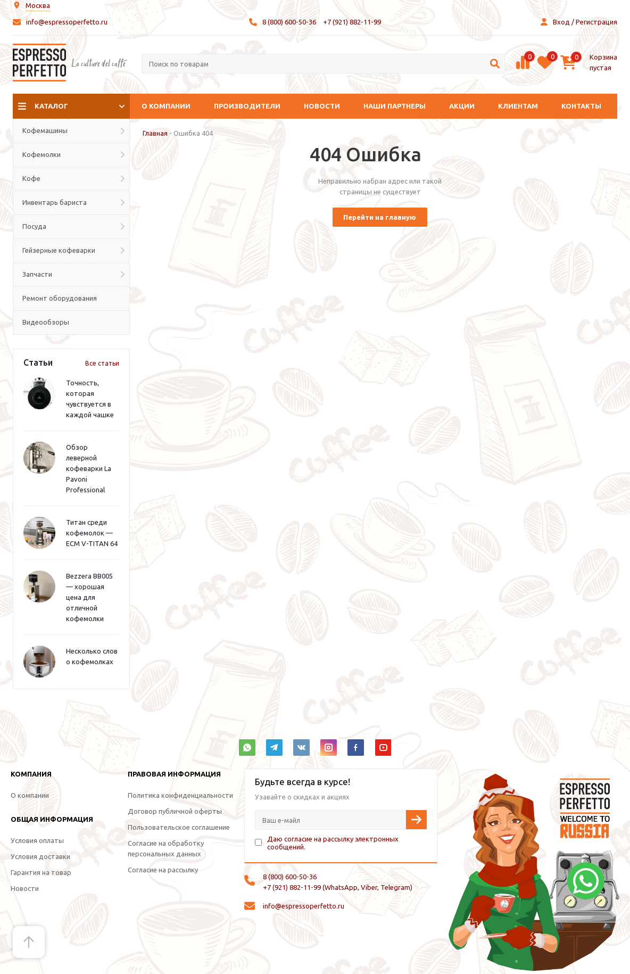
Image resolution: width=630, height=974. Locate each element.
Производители (247, 106)
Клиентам (518, 106)
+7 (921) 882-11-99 (352, 22)
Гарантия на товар (41, 872)
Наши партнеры (394, 106)
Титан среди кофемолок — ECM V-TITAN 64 (92, 532)
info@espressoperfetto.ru (66, 22)
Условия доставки (40, 856)
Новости (322, 106)
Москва (38, 5)
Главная (155, 133)
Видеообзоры (45, 322)
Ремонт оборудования (59, 298)
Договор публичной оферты (175, 811)
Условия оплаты (37, 840)
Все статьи (102, 363)
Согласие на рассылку (163, 869)
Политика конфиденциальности (180, 795)
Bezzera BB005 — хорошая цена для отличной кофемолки (89, 597)
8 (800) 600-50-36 (289, 22)
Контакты (581, 106)
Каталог (51, 106)
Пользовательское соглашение (179, 827)
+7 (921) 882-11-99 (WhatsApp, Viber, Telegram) (337, 887)
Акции (462, 106)
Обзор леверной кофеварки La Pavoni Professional (88, 468)
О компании (166, 106)
